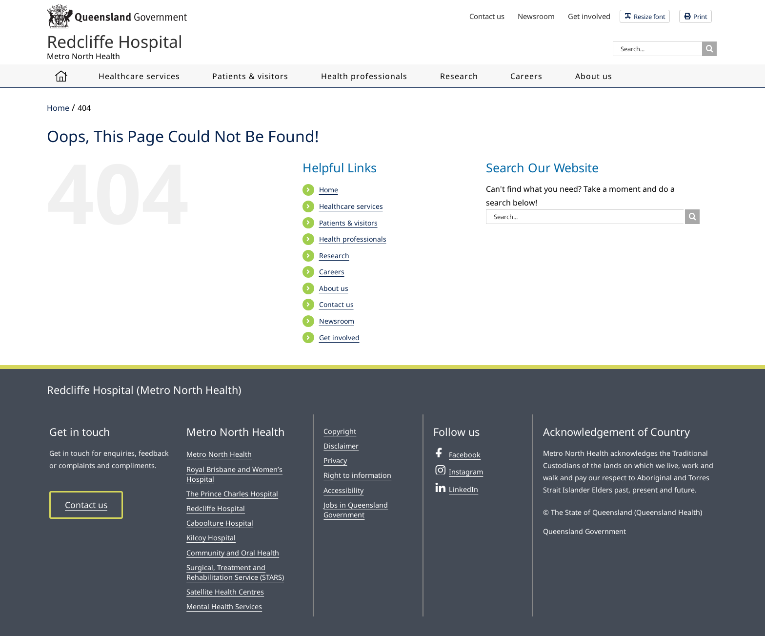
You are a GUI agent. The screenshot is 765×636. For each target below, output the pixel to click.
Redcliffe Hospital (215, 508)
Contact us (336, 304)
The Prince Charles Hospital (232, 493)
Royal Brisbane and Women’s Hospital (234, 474)
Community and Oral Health (232, 552)
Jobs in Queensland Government (355, 509)
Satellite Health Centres (225, 591)
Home (328, 189)
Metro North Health (219, 454)
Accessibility (343, 490)
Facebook (457, 453)
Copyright (339, 431)
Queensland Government (584, 531)
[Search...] (657, 48)
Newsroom (336, 321)
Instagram (458, 470)
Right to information (357, 475)
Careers (331, 271)
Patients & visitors (348, 222)
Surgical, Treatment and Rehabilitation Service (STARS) (235, 572)
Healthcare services (351, 206)
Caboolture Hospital (219, 523)
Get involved (339, 337)
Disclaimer (341, 446)
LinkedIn (455, 488)
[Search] (709, 48)
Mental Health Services (224, 606)
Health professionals (352, 239)
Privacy (335, 460)
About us (333, 288)
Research (334, 255)
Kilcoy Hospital (211, 537)
